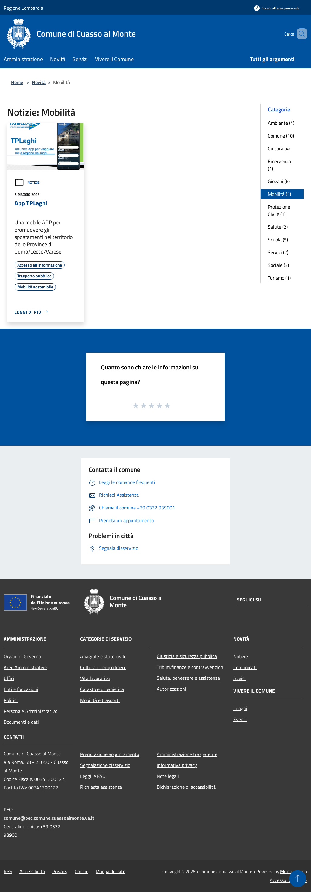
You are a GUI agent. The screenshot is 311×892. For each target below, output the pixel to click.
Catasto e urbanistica (102, 689)
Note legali (168, 776)
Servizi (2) (278, 252)
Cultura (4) (279, 148)
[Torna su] (297, 878)
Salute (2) (278, 226)
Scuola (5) (278, 239)
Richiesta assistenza (101, 787)
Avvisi (239, 678)
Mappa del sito (110, 871)
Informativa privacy (177, 765)
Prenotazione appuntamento (109, 754)
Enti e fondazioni (21, 689)
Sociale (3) (278, 265)
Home (17, 82)
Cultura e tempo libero (103, 667)
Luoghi (240, 708)
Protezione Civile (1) (279, 210)
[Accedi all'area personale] (276, 8)
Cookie (81, 871)
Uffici (9, 678)
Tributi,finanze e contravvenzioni (190, 667)
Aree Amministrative (25, 667)
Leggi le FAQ (93, 776)
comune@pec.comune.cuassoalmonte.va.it (49, 818)
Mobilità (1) (279, 194)
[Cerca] (300, 33)
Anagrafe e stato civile (103, 656)
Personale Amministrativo (30, 711)
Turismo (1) (279, 277)
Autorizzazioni (171, 689)
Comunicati (245, 667)
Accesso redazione (288, 880)
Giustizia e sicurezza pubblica (187, 656)
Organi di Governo (22, 656)
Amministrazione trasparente (187, 754)
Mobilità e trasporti (100, 700)
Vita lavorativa (95, 678)
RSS (8, 871)
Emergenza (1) (279, 165)
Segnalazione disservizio (105, 765)
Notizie (27, 182)
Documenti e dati (21, 722)
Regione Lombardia (23, 8)
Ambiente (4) (281, 123)
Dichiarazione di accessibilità (186, 787)
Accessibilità (32, 871)
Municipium (292, 871)
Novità (39, 82)
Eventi (240, 719)
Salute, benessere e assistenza (188, 678)
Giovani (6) (279, 181)
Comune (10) (281, 135)
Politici (11, 700)
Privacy (59, 871)
